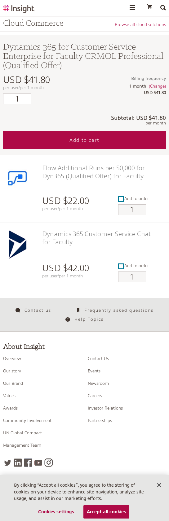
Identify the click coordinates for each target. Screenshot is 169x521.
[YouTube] (38, 462)
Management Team (22, 445)
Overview (12, 358)
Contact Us (98, 358)
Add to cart (84, 140)
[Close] (159, 487)
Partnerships (100, 420)
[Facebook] (28, 462)
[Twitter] (7, 462)
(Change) (157, 86)
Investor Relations (105, 408)
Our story (12, 370)
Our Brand (13, 383)
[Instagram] (48, 462)
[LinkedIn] (17, 462)
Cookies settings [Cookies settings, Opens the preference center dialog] (56, 513)
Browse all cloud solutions (140, 24)
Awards (10, 408)
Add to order (133, 198)
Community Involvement (27, 420)
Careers (95, 395)
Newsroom (98, 383)
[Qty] (17, 98)
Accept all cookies (106, 513)
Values (9, 395)
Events (94, 370)
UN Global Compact (22, 432)
